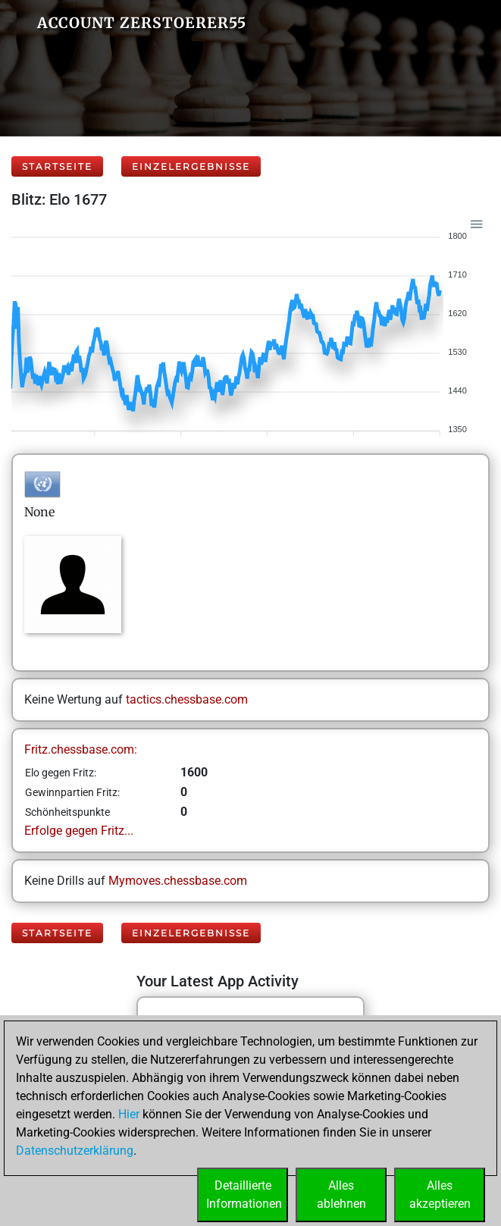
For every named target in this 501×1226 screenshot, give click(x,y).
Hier (128, 1114)
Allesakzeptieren (440, 1194)
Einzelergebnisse (191, 166)
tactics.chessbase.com (187, 699)
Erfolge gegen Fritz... (78, 830)
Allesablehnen (341, 1194)
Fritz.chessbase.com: (80, 749)
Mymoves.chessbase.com (177, 880)
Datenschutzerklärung (74, 1150)
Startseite (57, 166)
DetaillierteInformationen (244, 1194)
